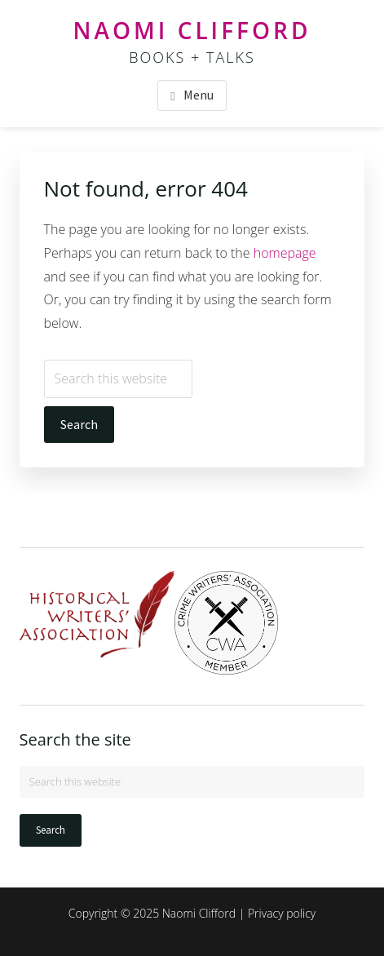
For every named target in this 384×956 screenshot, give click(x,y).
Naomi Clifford (192, 30)
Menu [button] (198, 94)
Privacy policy (282, 913)
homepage (285, 253)
